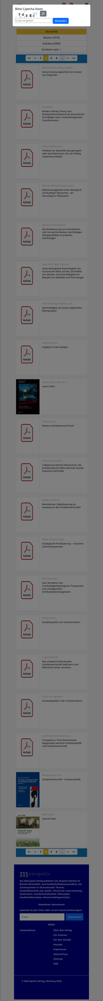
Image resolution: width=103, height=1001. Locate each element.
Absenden (60, 21)
